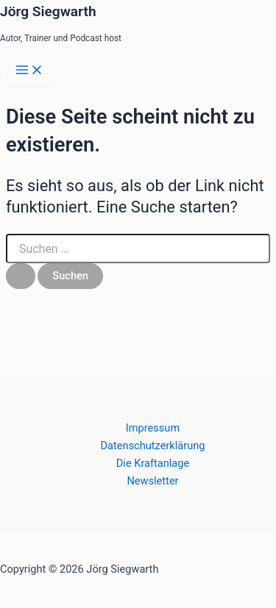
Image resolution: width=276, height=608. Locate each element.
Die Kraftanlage (152, 463)
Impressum (153, 427)
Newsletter (152, 480)
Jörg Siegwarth (48, 11)
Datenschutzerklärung (153, 445)
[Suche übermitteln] (20, 276)
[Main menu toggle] (29, 71)
